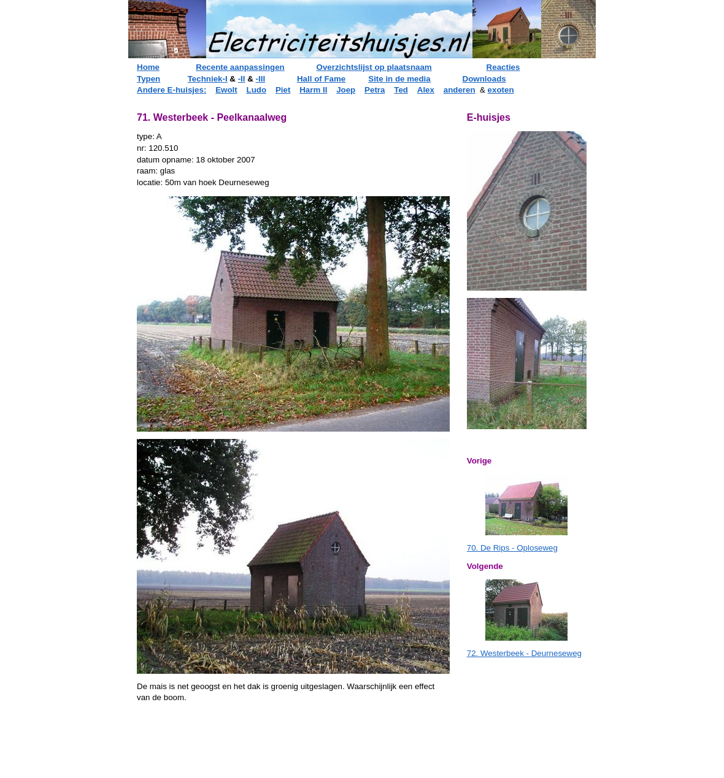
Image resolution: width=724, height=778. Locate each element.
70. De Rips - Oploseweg (512, 547)
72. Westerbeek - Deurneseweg (524, 653)
